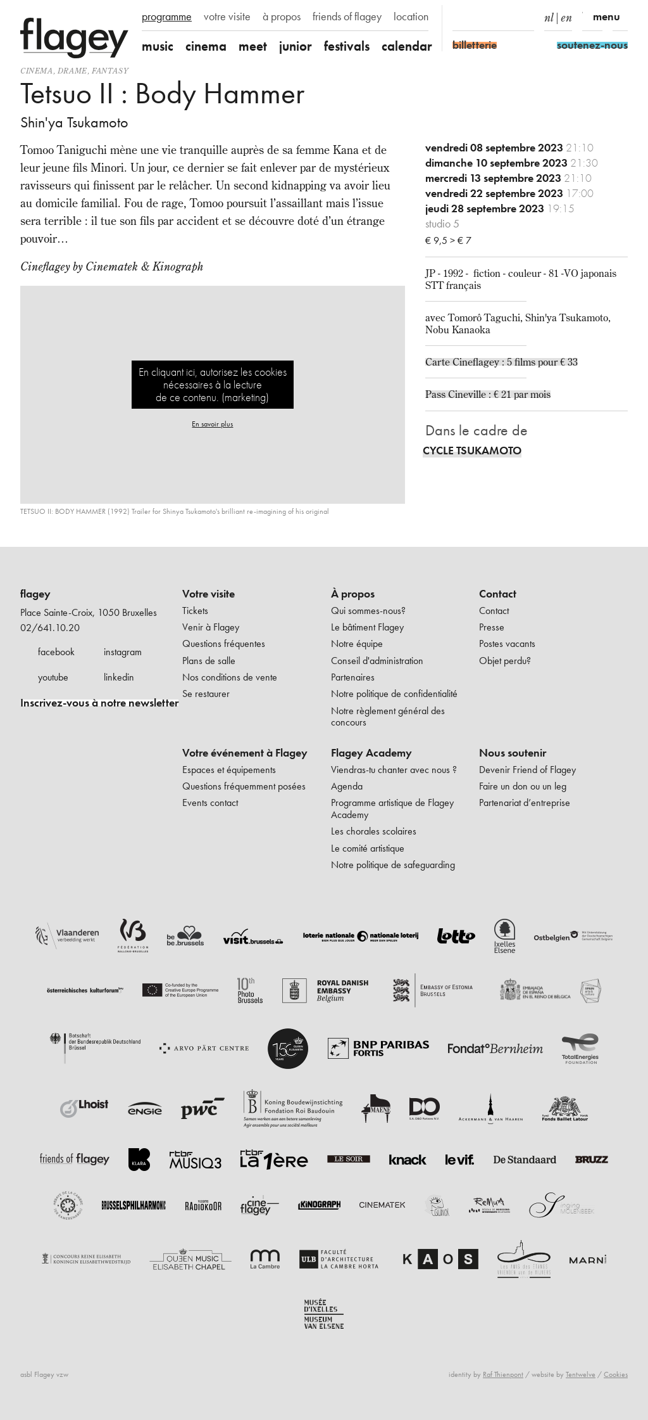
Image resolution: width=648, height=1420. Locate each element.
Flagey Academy (371, 752)
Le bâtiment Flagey (367, 627)
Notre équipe (357, 643)
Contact (497, 593)
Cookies (616, 1374)
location (411, 16)
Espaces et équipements (229, 769)
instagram (123, 651)
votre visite (227, 16)
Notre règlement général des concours (388, 716)
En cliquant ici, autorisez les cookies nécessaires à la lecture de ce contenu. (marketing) (213, 384)
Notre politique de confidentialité (394, 693)
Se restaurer (206, 693)
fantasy (110, 70)
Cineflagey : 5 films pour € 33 (515, 361)
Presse (491, 627)
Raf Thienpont (503, 1374)
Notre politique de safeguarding (393, 864)
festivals (347, 45)
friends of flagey (347, 16)
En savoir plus (212, 424)
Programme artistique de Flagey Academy (392, 808)
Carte (438, 361)
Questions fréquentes (223, 643)
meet (253, 45)
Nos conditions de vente (229, 677)
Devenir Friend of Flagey (527, 769)
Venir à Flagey (210, 627)
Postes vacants (507, 643)
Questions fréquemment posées (244, 786)
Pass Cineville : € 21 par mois (488, 394)
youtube (53, 677)
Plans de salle (208, 660)
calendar (407, 45)
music (157, 45)
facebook (56, 651)
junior (295, 45)
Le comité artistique (367, 848)
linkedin (119, 677)
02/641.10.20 (50, 627)
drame (72, 70)
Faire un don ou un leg (522, 786)
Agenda (347, 786)
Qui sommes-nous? (368, 610)
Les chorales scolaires (373, 831)
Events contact (210, 802)
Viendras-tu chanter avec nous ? (394, 769)
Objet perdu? (505, 660)
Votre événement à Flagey (245, 752)
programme (167, 16)
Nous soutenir (512, 752)
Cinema (36, 70)
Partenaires (353, 677)
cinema (206, 45)
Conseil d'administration (377, 660)
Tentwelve (580, 1374)
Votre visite (208, 593)
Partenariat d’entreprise (524, 802)
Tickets (195, 610)
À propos (353, 593)
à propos (282, 16)
